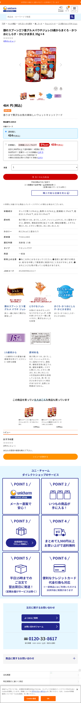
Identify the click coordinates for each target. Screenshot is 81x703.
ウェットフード (50, 23)
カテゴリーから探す (25, 23)
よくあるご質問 (31, 618)
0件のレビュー (9, 41)
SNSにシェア (61, 89)
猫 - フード (38, 23)
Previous (20, 65)
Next (61, 65)
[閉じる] (77, 689)
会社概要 (6, 674)
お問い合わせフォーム (33, 626)
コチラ (40, 152)
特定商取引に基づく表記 (13, 681)
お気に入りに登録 (55, 89)
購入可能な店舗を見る (54, 192)
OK (48, 699)
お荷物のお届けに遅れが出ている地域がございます (40, 2)
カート (67, 9)
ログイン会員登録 (60, 9)
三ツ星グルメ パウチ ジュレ (67, 23)
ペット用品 (12, 23)
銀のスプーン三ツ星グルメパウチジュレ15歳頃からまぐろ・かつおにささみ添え (52, 422)
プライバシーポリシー (39, 691)
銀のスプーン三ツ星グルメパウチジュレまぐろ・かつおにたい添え (28, 422)
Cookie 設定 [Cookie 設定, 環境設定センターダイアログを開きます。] (31, 699)
